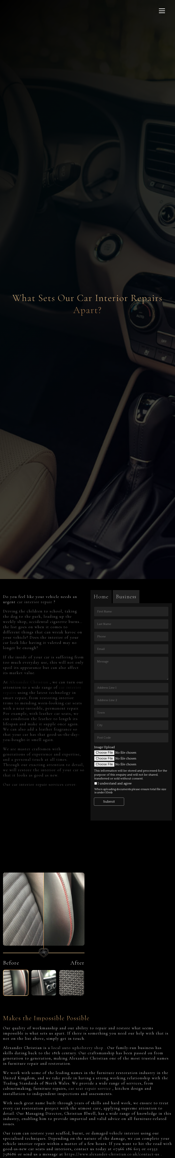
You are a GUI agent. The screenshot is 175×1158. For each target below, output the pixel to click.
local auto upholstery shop (78, 1047)
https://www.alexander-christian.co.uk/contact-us (113, 1154)
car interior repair (35, 602)
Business (126, 596)
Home (101, 596)
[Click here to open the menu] (162, 10)
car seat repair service (90, 1088)
